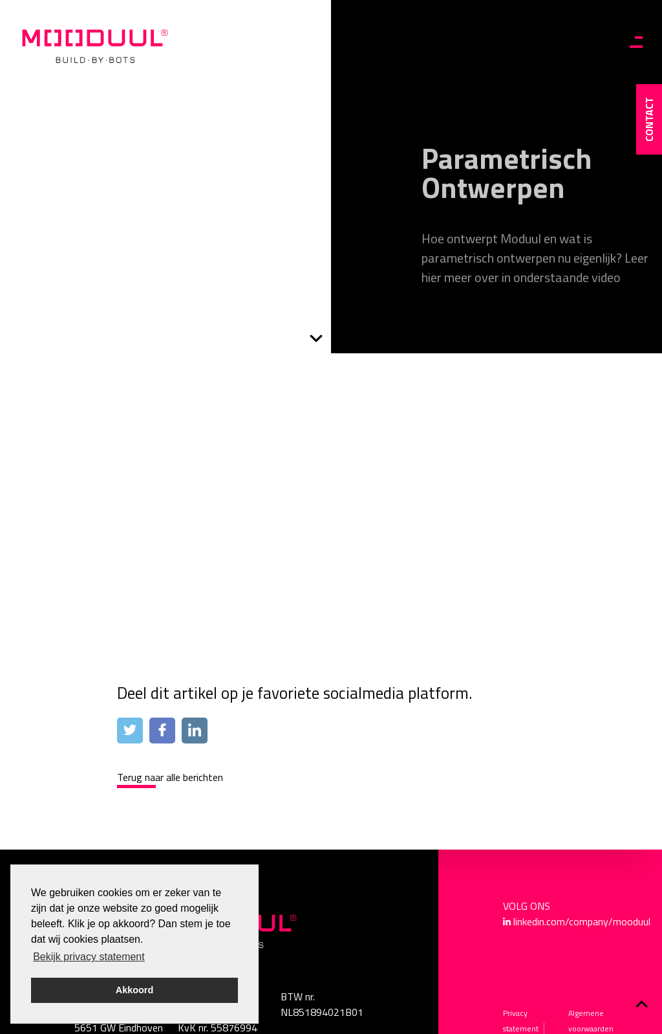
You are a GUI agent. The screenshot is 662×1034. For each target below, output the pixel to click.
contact (649, 119)
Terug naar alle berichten (170, 777)
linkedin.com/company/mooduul (581, 921)
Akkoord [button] (134, 990)
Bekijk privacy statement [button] (89, 956)
